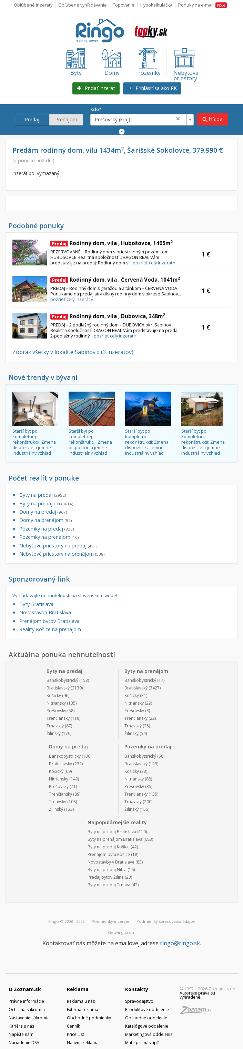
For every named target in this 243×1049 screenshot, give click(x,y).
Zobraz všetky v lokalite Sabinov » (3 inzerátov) (72, 352)
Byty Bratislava (36, 604)
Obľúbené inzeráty (33, 5)
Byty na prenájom (46, 503)
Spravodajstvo (139, 1001)
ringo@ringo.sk (180, 943)
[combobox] (142, 119)
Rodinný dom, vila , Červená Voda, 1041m (115, 279)
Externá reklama (82, 1009)
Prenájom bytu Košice (109, 854)
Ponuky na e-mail (202, 5)
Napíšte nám (21, 1034)
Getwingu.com (121, 932)
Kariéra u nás (21, 1026)
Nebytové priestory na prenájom (61, 554)
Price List (75, 1034)
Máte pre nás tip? (142, 1043)
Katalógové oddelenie (146, 1026)
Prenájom (66, 119)
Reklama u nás (81, 1001)
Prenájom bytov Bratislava (49, 621)
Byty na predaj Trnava (109, 885)
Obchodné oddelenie (146, 1018)
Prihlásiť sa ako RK (152, 88)
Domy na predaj (43, 511)
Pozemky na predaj (46, 528)
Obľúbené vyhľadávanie (82, 5)
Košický (54, 695)
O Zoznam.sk (25, 989)
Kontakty (136, 989)
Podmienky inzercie (110, 921)
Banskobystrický (62, 680)
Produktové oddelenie (147, 1009)
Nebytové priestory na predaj (58, 545)
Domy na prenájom (45, 520)
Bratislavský (58, 688)
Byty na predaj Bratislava (112, 832)
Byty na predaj (42, 495)
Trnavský (55, 726)
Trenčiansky (58, 718)
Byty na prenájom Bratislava (115, 839)
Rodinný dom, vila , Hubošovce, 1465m (111, 243)
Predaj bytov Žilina (106, 877)
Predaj (32, 119)
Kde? (96, 109)
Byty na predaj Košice (109, 847)
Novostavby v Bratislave (111, 862)
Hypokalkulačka (156, 5)
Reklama (78, 989)
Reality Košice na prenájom (50, 629)
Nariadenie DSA (24, 1043)
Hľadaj (213, 119)
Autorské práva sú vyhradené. (197, 995)
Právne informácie (26, 1001)
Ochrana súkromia (27, 1009)
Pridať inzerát (96, 88)
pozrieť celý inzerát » (154, 262)
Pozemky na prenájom (49, 537)
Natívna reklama (83, 1043)
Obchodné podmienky (89, 1018)
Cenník (73, 1026)
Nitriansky (56, 703)
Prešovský (56, 711)
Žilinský (54, 733)
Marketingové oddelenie (149, 1034)
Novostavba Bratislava (45, 612)
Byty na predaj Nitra (107, 870)
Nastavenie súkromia (29, 1018)
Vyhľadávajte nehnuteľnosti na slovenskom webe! (64, 595)
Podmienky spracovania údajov (165, 921)
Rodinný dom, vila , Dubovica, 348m (107, 316)
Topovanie (123, 5)
